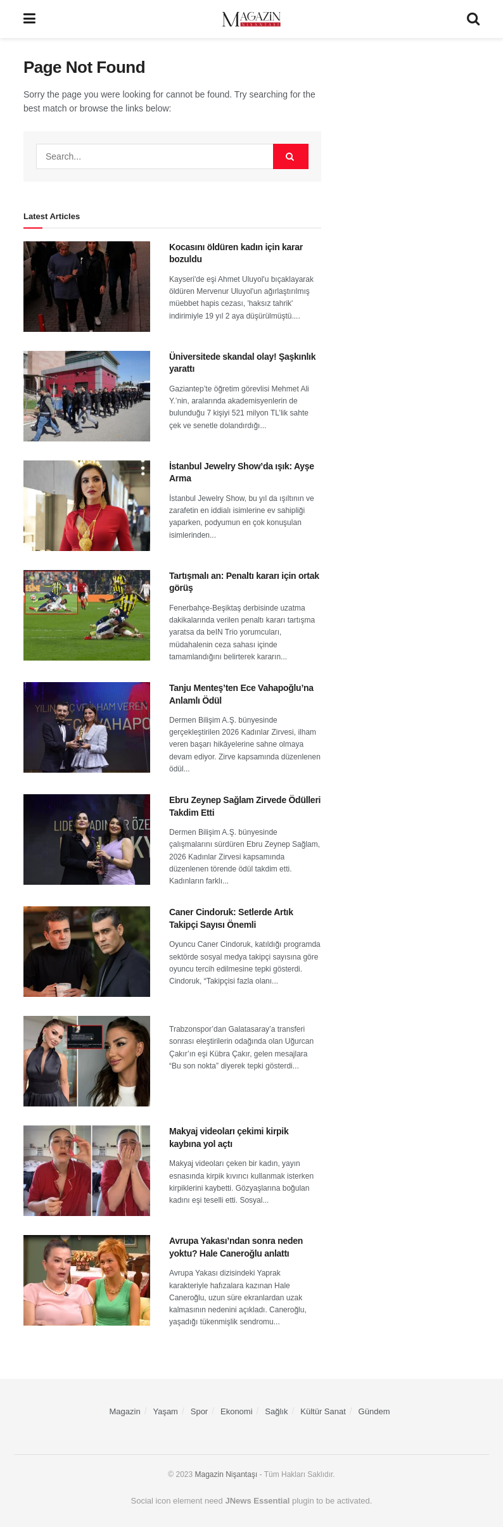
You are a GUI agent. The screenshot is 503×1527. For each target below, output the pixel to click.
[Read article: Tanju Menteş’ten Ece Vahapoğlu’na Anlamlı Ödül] (86, 727)
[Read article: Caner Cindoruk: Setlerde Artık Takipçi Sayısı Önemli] (86, 951)
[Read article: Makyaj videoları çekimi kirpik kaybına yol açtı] (86, 1170)
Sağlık (276, 1411)
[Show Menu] (29, 19)
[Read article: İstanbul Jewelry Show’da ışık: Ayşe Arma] (86, 505)
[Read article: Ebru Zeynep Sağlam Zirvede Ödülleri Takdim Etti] (86, 839)
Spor (199, 1411)
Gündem (374, 1411)
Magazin (125, 1411)
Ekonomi (236, 1411)
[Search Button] (473, 19)
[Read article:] (86, 1061)
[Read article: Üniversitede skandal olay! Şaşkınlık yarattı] (86, 396)
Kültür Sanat (323, 1411)
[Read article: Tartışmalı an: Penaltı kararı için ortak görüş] (86, 615)
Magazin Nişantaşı (226, 1474)
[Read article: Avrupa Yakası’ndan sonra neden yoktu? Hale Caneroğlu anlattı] (86, 1280)
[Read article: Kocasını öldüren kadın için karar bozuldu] (86, 286)
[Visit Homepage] (251, 19)
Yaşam (165, 1411)
